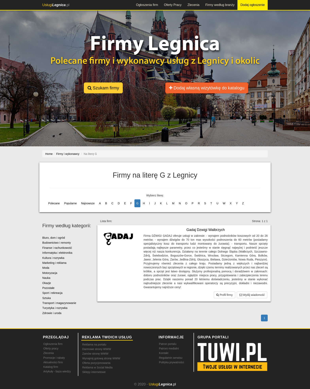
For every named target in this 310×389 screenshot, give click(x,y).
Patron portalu (167, 343)
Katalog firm (50, 366)
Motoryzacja (49, 272)
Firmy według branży (220, 5)
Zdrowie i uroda (51, 313)
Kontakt (163, 353)
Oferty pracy (50, 348)
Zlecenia (193, 5)
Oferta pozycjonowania (96, 362)
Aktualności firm (53, 362)
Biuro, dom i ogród (53, 237)
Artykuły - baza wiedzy (57, 371)
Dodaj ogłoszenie (252, 5)
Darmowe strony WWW (96, 349)
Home (49, 153)
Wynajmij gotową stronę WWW (101, 358)
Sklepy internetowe (94, 372)
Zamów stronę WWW (95, 353)
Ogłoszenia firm (147, 5)
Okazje (46, 283)
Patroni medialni (169, 348)
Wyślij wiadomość (252, 294)
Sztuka (46, 298)
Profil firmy (224, 294)
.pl (55, 5)
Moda (45, 267)
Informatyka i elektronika (57, 252)
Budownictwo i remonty (56, 242)
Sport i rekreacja (52, 292)
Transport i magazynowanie (59, 303)
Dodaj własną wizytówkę (206, 87)
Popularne (70, 203)
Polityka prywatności (171, 362)
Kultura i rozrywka (53, 257)
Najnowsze (88, 203)
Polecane (54, 203)
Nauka (46, 277)
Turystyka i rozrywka (54, 307)
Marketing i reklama (54, 262)
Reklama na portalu (94, 344)
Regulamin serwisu (170, 357)
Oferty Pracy (172, 5)
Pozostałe (48, 288)
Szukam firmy (103, 87)
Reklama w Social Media (97, 367)
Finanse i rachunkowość (57, 247)
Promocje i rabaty (54, 357)
